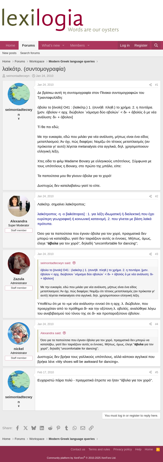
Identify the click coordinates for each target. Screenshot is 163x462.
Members (77, 45)
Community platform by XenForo (81, 457)
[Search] (156, 45)
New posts (9, 53)
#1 (156, 84)
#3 (156, 254)
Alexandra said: (50, 333)
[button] (63, 45)
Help (138, 449)
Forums (28, 45)
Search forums (30, 53)
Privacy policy (122, 449)
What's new (51, 45)
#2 (156, 196)
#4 (156, 324)
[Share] (150, 85)
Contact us (78, 449)
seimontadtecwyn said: (55, 263)
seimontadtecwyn (18, 76)
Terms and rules (99, 449)
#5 (156, 372)
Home (10, 45)
